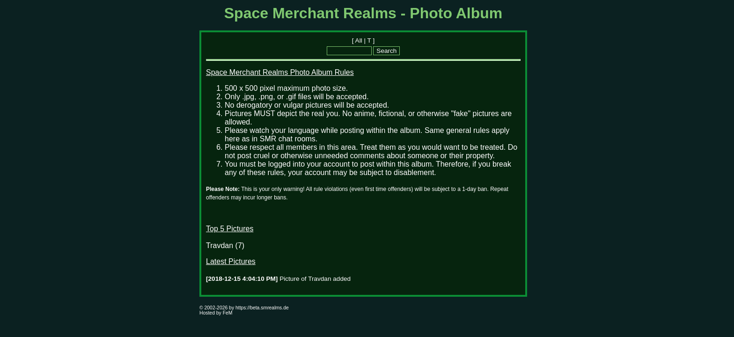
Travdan (219, 245)
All (358, 40)
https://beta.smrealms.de (262, 307)
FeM (228, 312)
